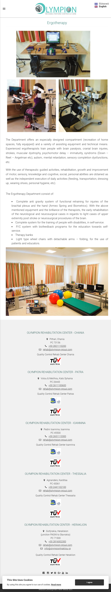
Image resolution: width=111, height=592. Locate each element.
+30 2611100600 (57, 385)
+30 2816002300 (57, 541)
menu (4, 8)
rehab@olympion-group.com (57, 349)
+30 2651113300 (57, 436)
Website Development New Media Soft (55, 589)
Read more (56, 584)
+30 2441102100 (57, 487)
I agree (89, 582)
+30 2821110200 (57, 346)
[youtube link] (63, 573)
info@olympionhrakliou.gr (57, 548)
